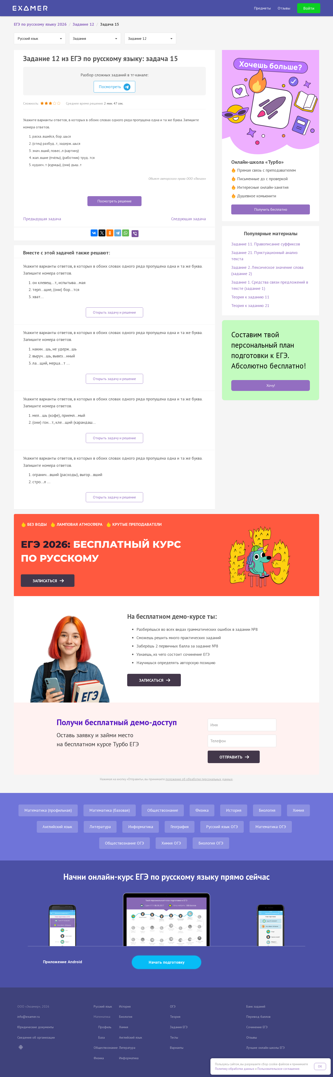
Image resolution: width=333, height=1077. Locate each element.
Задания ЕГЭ (179, 1027)
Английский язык (57, 826)
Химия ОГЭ (171, 843)
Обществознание (162, 810)
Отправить (231, 757)
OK (320, 1066)
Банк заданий (255, 1006)
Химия (298, 810)
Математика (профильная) (48, 810)
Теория (175, 1017)
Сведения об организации (36, 1037)
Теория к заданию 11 (250, 297)
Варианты (176, 1048)
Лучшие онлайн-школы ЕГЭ (265, 1048)
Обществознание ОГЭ (124, 843)
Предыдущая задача (42, 218)
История (233, 810)
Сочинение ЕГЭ (257, 1027)
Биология (267, 810)
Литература (100, 826)
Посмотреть (114, 87)
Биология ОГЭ (210, 843)
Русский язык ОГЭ (222, 826)
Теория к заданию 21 (250, 305)
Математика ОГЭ (270, 826)
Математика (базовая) (109, 810)
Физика (202, 810)
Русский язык (103, 1006)
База (101, 1037)
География (179, 826)
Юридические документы (35, 1027)
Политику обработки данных (234, 1069)
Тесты (174, 1037)
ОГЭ (173, 1006)
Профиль (104, 1027)
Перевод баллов (258, 1017)
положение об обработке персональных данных (199, 779)
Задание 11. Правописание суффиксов (265, 244)
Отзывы (251, 1037)
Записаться (45, 580)
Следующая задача (188, 218)
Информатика (140, 826)
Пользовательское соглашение (278, 1069)
